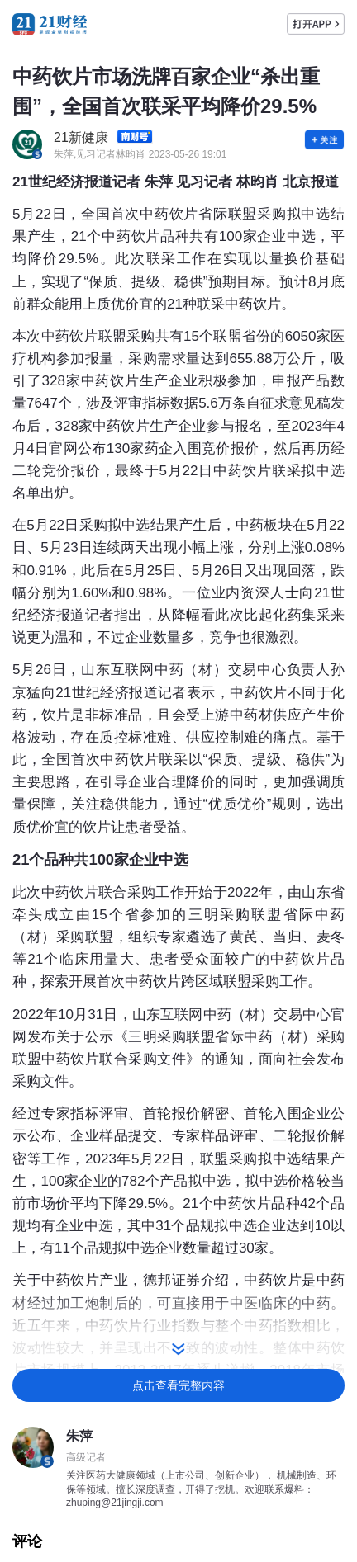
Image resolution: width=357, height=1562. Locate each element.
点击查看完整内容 (178, 1385)
